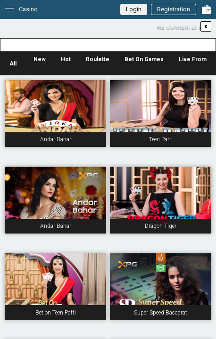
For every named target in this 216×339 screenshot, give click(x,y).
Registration (173, 9)
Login (133, 9)
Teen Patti (161, 139)
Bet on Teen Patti (55, 312)
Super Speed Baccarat (160, 312)
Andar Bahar (55, 139)
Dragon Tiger (160, 226)
